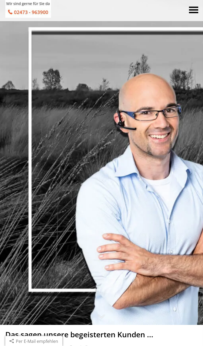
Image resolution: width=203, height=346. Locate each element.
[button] (101, 319)
